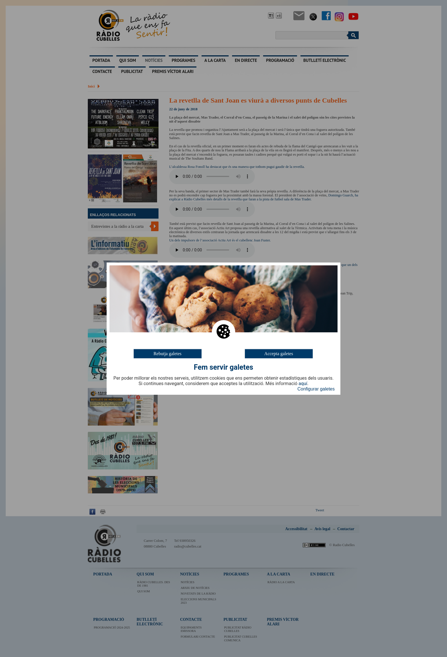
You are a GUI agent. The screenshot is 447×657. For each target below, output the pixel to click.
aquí (302, 383)
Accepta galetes (278, 353)
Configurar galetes (316, 389)
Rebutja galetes (167, 353)
